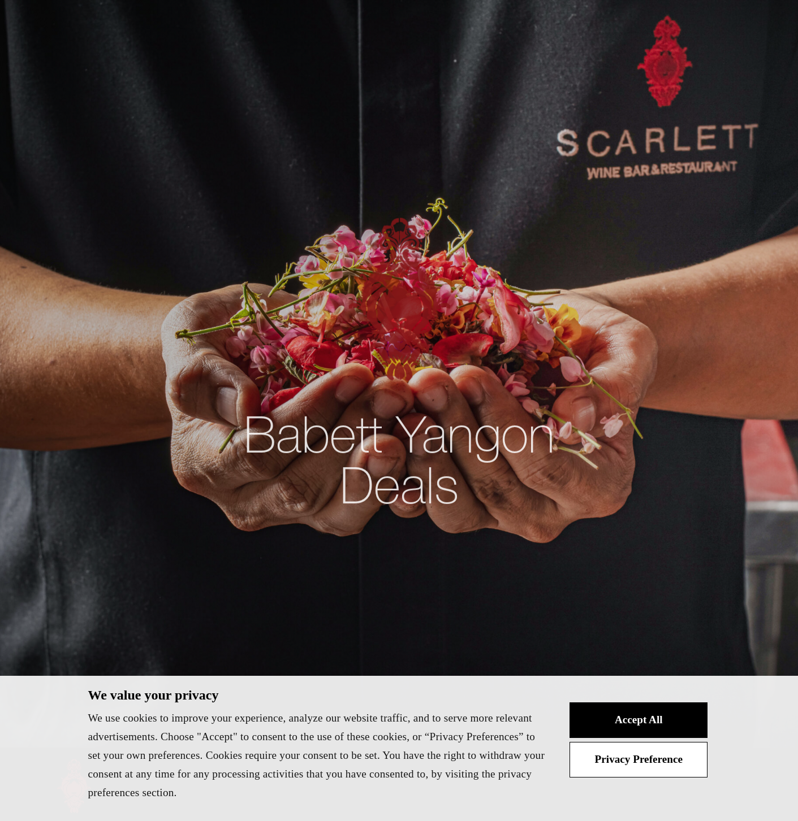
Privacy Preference (639, 759)
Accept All (639, 720)
